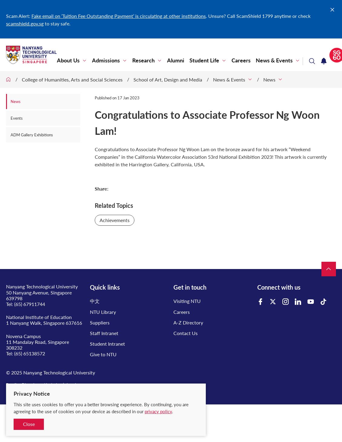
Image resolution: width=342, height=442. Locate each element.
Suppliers (100, 322)
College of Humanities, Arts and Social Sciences (72, 79)
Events (17, 118)
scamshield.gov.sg (25, 23)
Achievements (115, 220)
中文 (95, 301)
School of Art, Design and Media (167, 79)
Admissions (106, 60)
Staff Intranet (104, 333)
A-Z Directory (188, 322)
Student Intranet (107, 344)
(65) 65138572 (29, 353)
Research (143, 60)
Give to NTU (103, 354)
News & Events (274, 60)
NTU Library (103, 312)
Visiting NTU (187, 301)
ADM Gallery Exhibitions (32, 134)
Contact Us (185, 333)
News (269, 79)
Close (29, 424)
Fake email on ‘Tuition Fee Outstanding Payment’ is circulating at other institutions (118, 16)
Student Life (204, 60)
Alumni (175, 60)
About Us (68, 60)
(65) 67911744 (29, 304)
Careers (241, 60)
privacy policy (158, 411)
